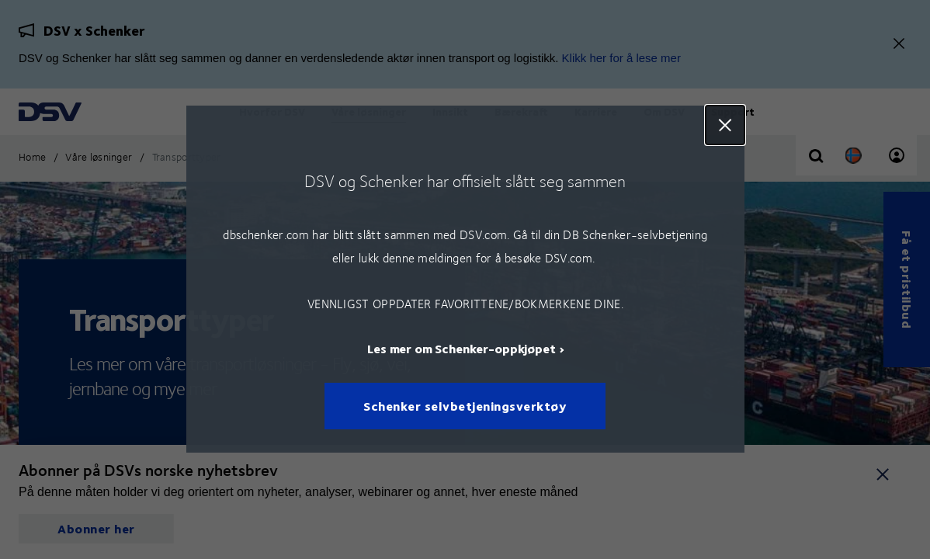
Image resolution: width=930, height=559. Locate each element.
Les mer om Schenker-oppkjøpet (461, 349)
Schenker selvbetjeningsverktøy (465, 406)
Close (724, 125)
